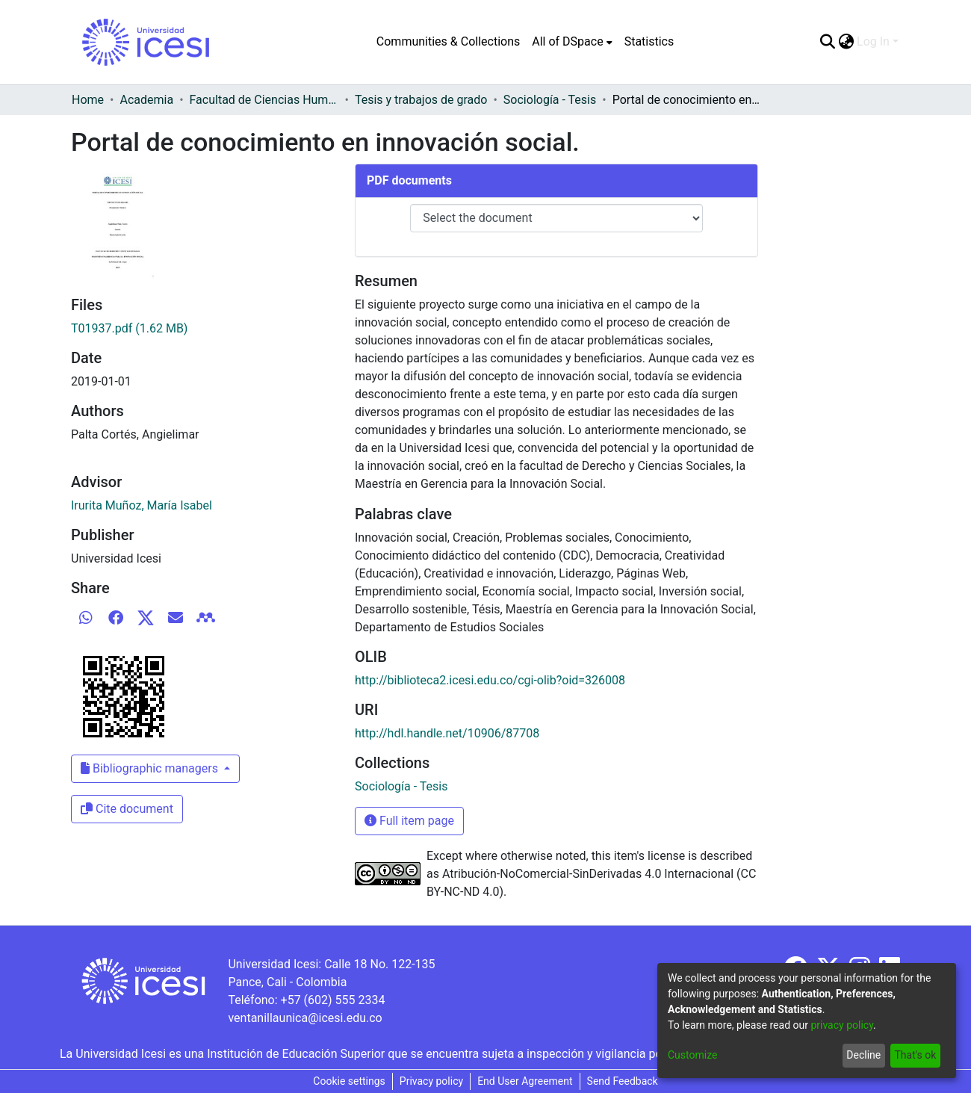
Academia (146, 100)
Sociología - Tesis (549, 100)
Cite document (127, 809)
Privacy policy (431, 1081)
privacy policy (841, 1025)
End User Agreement (524, 1081)
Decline (863, 1055)
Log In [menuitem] (873, 41)
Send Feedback (622, 1081)
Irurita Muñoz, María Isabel (141, 505)
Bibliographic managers (151, 768)
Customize (692, 1055)
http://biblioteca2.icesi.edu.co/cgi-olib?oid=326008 (490, 680)
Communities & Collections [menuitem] (448, 41)
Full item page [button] (409, 821)
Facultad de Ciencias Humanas (264, 100)
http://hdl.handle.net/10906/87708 (447, 733)
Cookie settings (349, 1081)
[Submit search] (827, 42)
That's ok (915, 1055)
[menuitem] (572, 42)
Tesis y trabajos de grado (421, 100)
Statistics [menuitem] (649, 41)
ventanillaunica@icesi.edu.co (305, 1018)
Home (88, 100)
